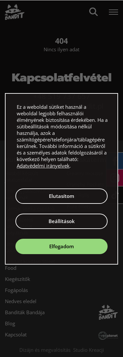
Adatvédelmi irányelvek (43, 165)
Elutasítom (61, 196)
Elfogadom (61, 246)
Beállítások (62, 221)
